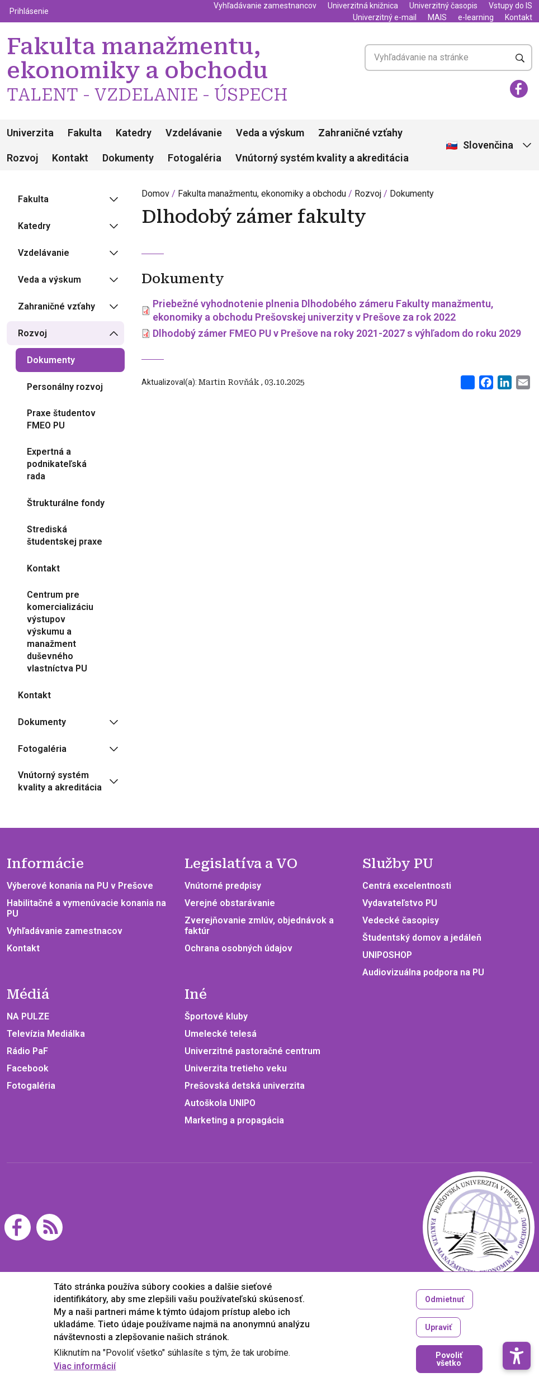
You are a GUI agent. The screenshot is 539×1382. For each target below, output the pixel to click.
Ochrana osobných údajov (238, 948)
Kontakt (518, 17)
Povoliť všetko (449, 1359)
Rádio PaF (27, 1051)
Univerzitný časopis (443, 5)
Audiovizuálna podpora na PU (423, 972)
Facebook (28, 1068)
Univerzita (30, 133)
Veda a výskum (270, 133)
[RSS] (49, 1226)
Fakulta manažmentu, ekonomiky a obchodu (262, 193)
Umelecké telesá (221, 1033)
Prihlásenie (29, 11)
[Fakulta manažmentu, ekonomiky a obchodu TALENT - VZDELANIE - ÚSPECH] (479, 1226)
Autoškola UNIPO (220, 1103)
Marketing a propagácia (234, 1120)
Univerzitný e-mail (385, 17)
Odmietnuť (444, 1299)
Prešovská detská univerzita (245, 1085)
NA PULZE (28, 1016)
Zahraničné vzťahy (360, 133)
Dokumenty (128, 158)
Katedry (134, 133)
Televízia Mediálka (46, 1033)
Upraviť (438, 1327)
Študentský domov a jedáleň (421, 937)
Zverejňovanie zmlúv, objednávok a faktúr (259, 925)
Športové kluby (216, 1016)
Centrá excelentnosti (406, 885)
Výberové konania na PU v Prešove (80, 885)
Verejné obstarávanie (230, 903)
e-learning (476, 17)
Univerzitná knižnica (363, 5)
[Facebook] (519, 89)
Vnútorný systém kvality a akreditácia (322, 158)
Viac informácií (85, 1367)
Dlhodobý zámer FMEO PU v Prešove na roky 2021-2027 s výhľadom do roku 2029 (337, 333)
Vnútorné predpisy (223, 885)
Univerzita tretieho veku (236, 1068)
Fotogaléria (194, 158)
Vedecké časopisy (400, 920)
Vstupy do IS (510, 5)
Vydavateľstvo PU (399, 903)
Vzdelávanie (194, 133)
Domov (155, 193)
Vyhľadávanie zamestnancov (265, 5)
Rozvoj (22, 158)
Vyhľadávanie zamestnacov (64, 931)
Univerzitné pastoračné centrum (252, 1051)
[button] (517, 1323)
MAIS (437, 17)
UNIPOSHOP (387, 955)
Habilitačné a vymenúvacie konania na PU (86, 908)
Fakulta (85, 133)
